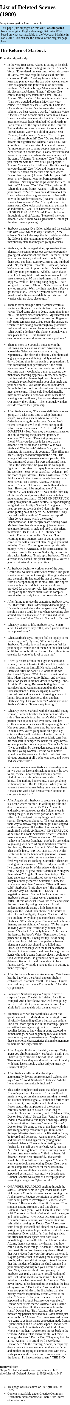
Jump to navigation (11, 23)
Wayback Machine (54, 34)
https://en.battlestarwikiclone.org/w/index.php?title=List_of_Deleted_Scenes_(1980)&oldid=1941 (30, 1372)
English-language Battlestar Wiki (42, 31)
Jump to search (33, 23)
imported (58, 27)
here (3, 41)
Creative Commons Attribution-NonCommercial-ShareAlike (35, 1395)
